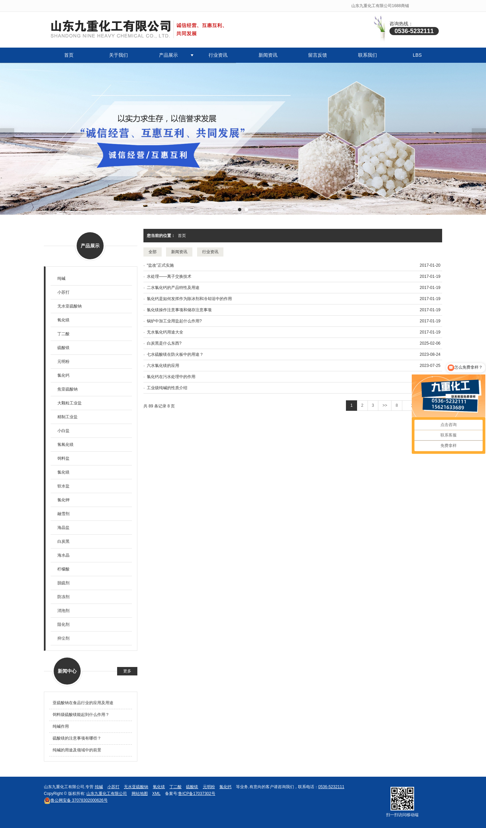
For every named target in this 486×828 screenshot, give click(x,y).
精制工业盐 (67, 417)
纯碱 (61, 278)
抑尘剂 (63, 638)
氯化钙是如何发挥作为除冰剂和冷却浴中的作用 (189, 298)
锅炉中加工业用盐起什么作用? (174, 321)
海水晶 (63, 555)
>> (384, 405)
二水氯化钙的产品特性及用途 (173, 287)
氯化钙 (63, 375)
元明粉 (63, 361)
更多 (127, 671)
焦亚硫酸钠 (67, 389)
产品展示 (168, 55)
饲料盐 (63, 458)
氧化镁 (63, 320)
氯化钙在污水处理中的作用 (171, 376)
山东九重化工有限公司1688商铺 (380, 5)
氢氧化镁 (65, 444)
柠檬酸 (63, 569)
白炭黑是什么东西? (164, 343)
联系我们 (367, 55)
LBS (417, 55)
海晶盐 (63, 527)
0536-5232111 (331, 786)
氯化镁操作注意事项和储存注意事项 (179, 310)
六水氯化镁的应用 (163, 365)
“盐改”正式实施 (160, 265)
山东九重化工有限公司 (106, 793)
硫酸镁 (63, 347)
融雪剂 (63, 513)
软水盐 (63, 486)
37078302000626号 (76, 800)
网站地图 (140, 793)
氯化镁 (63, 472)
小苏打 (63, 292)
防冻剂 (63, 596)
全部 (152, 251)
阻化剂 (63, 624)
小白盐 (63, 430)
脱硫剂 (63, 583)
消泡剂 (63, 610)
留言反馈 (317, 55)
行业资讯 (218, 55)
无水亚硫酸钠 (69, 306)
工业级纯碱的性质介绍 (167, 387)
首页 (69, 55)
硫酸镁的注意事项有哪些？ (77, 738)
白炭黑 (63, 541)
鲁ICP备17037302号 (196, 793)
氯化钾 (63, 500)
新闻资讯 (268, 55)
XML (156, 793)
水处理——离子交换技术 (169, 276)
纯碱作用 (61, 726)
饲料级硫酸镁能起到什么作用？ (81, 714)
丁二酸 (63, 333)
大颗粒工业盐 (69, 403)
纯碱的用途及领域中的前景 (77, 750)
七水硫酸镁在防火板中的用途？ (175, 354)
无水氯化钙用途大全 (165, 332)
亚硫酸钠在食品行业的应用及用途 (83, 702)
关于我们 (118, 55)
